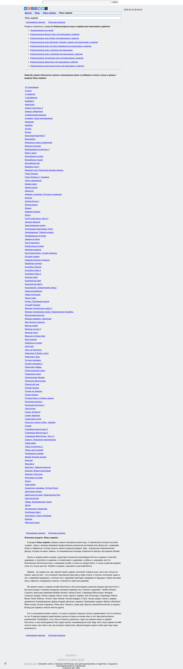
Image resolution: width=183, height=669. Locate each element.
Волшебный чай (32, 163)
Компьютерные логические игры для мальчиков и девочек (56, 58)
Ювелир (28, 519)
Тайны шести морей (34, 450)
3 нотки (28, 91)
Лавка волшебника (33, 291)
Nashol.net (30, 664)
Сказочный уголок (33, 419)
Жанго (28, 215)
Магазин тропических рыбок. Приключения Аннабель (49, 312)
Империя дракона (33, 250)
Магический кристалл (34, 315)
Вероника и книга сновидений (38, 143)
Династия (29, 191)
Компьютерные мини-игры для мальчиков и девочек (54, 62)
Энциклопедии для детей (41, 30)
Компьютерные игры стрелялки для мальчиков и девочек (56, 54)
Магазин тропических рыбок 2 (38, 308)
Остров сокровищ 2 (34, 364)
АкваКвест (29, 101)
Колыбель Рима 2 (33, 270)
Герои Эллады (31, 174)
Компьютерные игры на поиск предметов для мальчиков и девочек (60, 46)
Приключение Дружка (35, 377)
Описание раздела (56, 22)
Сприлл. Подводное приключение (40, 440)
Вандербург (30, 139)
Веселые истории (33, 146)
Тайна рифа (30, 443)
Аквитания (29, 105)
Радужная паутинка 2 (34, 405)
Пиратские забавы (33, 367)
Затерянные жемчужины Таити (39, 229)
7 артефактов (31, 98)
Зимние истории (32, 239)
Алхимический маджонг (35, 115)
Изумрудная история (34, 246)
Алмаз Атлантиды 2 (34, 108)
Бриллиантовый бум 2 (35, 136)
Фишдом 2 (29, 464)
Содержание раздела (35, 22)
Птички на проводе (33, 391)
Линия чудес (30, 298)
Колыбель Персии (33, 267)
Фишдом (29, 460)
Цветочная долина (33, 491)
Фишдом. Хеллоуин (34, 474)
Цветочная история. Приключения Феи (42, 495)
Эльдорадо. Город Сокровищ (38, 516)
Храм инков (30, 485)
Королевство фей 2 (34, 284)
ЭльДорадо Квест (33, 512)
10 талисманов (31, 87)
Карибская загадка (33, 263)
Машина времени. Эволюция (38, 319)
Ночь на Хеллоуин (33, 350)
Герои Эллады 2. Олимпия (37, 177)
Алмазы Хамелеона (34, 111)
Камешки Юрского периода (37, 260)
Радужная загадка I (33, 402)
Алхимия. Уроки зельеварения (39, 118)
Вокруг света (30, 153)
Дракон (28, 208)
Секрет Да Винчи (32, 412)
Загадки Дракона (32, 222)
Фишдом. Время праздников (38, 471)
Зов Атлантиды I (32, 243)
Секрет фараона (32, 415)
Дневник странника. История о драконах (43, 194)
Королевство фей (33, 281)
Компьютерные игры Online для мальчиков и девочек (54, 38)
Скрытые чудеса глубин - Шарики (40, 422)
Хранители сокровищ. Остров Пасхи (41, 488)
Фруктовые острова (34, 478)
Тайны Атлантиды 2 (34, 447)
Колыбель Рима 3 (33, 274)
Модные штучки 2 (33, 329)
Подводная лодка (33, 374)
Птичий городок (32, 388)
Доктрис (28, 198)
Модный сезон (31, 333)
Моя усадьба (31, 339)
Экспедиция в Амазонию (36, 509)
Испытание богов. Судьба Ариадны (41, 253)
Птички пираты (31, 395)
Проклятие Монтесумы (35, 381)
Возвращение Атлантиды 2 (37, 149)
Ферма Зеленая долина (35, 457)
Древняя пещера (32, 212)
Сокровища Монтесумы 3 (36, 429)
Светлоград (30, 409)
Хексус (28, 481)
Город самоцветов (33, 181)
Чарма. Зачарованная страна (38, 502)
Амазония (29, 122)
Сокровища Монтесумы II (36, 433)
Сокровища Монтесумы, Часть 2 (39, 436)
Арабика (29, 125)
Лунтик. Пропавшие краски (37, 301)
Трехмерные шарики (34, 453)
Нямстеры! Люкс (32, 357)
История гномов (32, 257)
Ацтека (28, 129)
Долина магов (31, 205)
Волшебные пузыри (34, 160)
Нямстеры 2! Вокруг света (36, 353)
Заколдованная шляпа (35, 225)
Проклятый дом (32, 384)
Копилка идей (31, 277)
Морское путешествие (35, 336)
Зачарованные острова (35, 236)
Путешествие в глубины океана (39, 398)
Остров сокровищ (33, 360)
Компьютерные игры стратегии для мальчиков (51, 50)
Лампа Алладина (32, 295)
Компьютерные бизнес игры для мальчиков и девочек (54, 34)
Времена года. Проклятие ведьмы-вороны (44, 170)
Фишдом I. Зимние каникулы (38, 467)
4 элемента (30, 94)
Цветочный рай (32, 498)
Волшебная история (34, 156)
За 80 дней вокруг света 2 (36, 219)
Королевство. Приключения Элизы (40, 288)
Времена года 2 (32, 167)
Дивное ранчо (31, 187)
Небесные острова (33, 343)
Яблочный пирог (32, 523)
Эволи (28, 505)
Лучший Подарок (32, 305)
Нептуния (29, 346)
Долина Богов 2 (32, 201)
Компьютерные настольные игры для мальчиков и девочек (57, 66)
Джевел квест (31, 184)
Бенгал (28, 132)
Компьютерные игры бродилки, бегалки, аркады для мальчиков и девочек (64, 42)
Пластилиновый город (35, 371)
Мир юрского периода (35, 322)
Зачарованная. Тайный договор (39, 232)
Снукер (28, 426)
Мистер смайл (31, 326)
